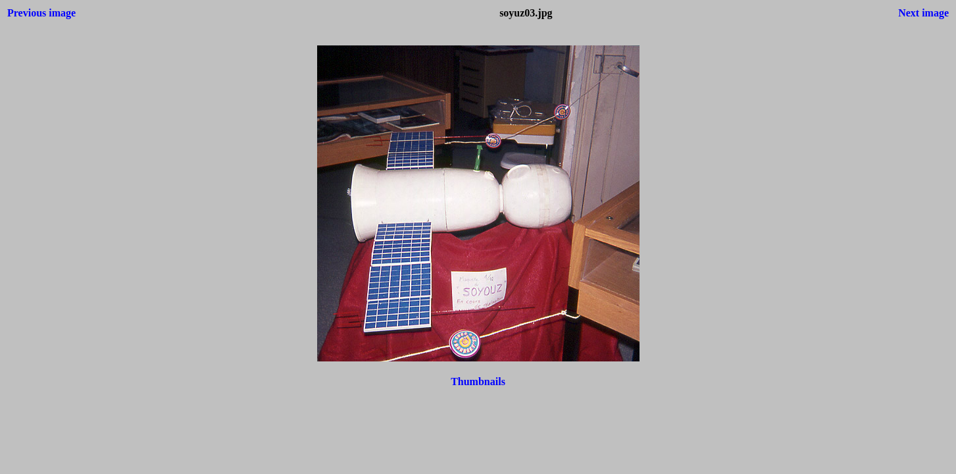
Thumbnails (478, 381)
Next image (923, 12)
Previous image (41, 12)
